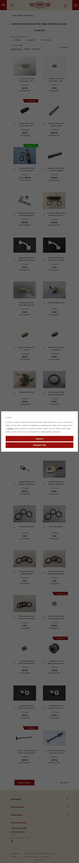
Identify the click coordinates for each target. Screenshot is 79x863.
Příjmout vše (39, 445)
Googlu (10, 428)
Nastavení (39, 439)
